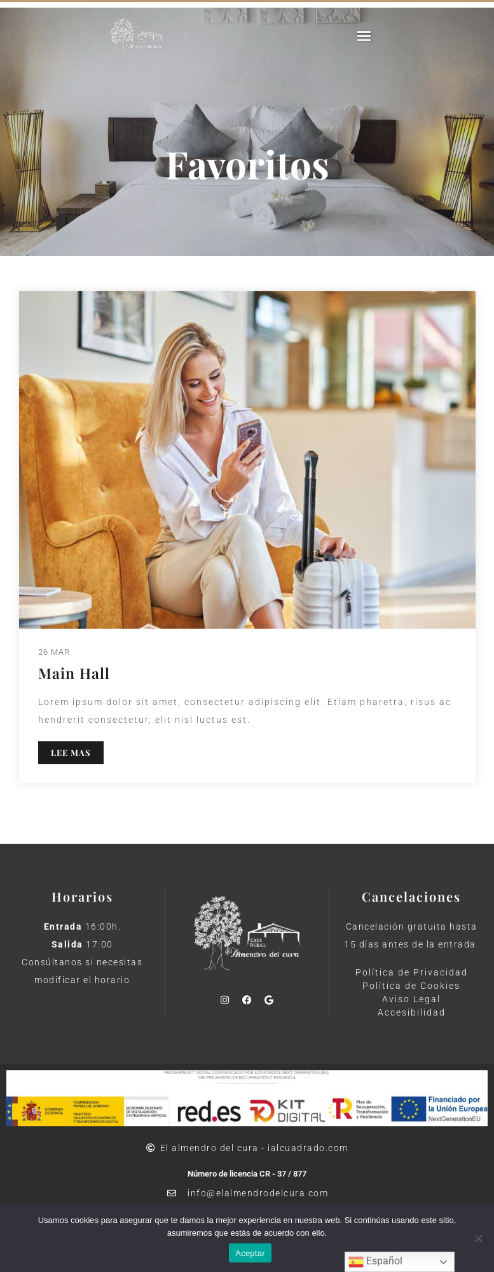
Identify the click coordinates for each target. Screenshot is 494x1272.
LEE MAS (71, 752)
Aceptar (250, 1253)
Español (375, 1261)
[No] (478, 1238)
